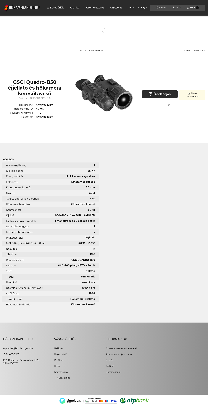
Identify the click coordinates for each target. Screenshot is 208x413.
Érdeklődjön (160, 94)
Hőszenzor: (26, 104)
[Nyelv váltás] (131, 8)
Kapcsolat (116, 7)
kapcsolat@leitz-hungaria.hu (18, 348)
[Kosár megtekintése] (193, 8)
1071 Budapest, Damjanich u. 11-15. (21, 360)
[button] (55, 8)
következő (199, 50)
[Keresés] (161, 8)
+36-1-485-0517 (11, 354)
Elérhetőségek (113, 372)
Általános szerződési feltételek (122, 348)
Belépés (58, 348)
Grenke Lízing (95, 7)
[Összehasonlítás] (177, 105)
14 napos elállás (62, 378)
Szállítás (110, 366)
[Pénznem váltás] (142, 8)
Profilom (58, 360)
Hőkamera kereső (96, 50)
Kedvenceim (61, 372)
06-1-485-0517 (10, 363)
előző (187, 50)
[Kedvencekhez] (169, 105)
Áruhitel (75, 7)
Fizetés (109, 360)
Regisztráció (60, 354)
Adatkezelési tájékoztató (119, 354)
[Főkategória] (81, 50)
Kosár (57, 366)
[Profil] (177, 8)
